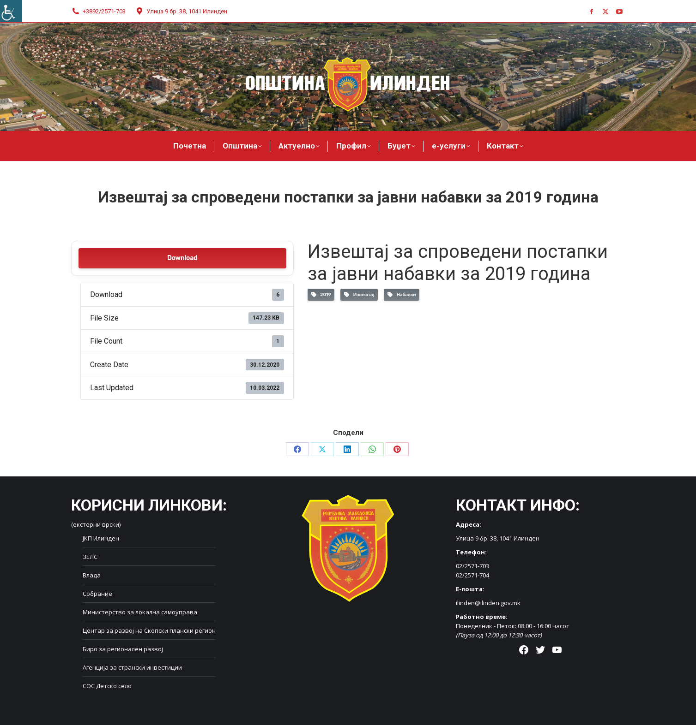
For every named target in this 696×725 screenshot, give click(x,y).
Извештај (359, 295)
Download (182, 258)
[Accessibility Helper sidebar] (11, 11)
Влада (92, 575)
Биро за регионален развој (123, 649)
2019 (321, 295)
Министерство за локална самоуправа (140, 612)
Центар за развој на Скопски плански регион (149, 630)
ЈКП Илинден (101, 538)
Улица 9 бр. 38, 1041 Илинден (181, 11)
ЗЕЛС (90, 557)
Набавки (401, 295)
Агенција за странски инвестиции (132, 667)
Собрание (97, 593)
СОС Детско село (107, 686)
